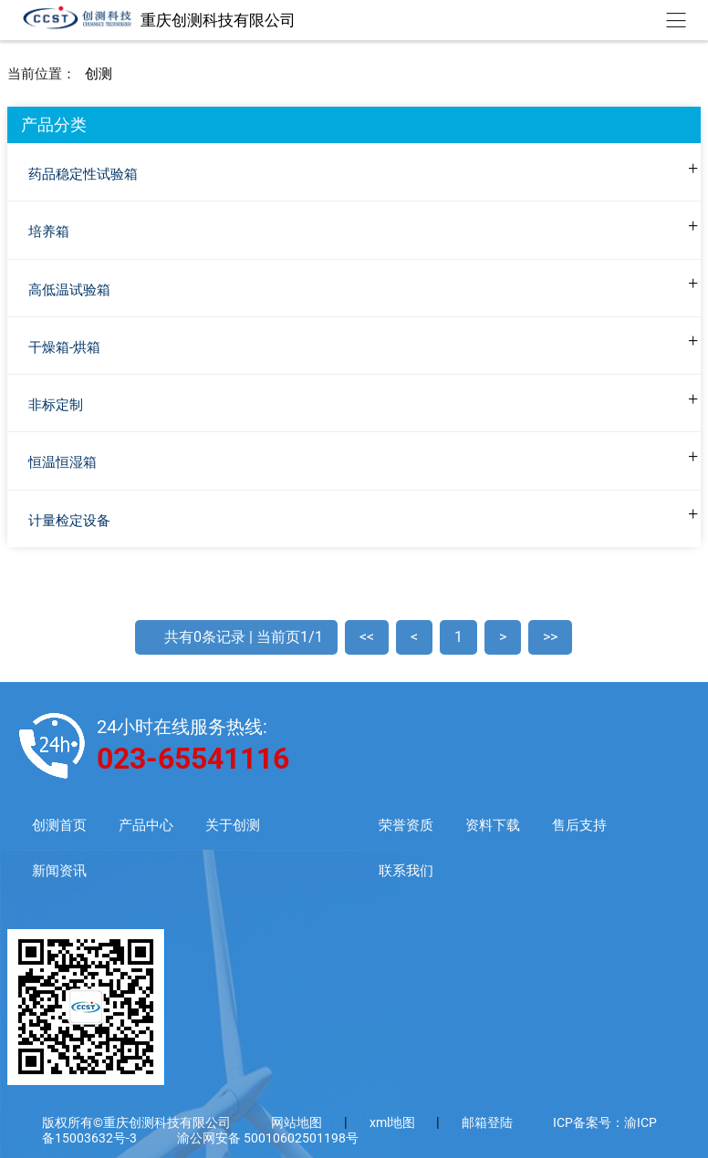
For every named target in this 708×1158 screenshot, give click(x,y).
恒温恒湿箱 (62, 462)
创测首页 (59, 825)
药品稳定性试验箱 (83, 174)
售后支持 (579, 825)
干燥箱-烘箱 (64, 347)
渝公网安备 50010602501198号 (268, 1138)
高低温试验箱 (69, 290)
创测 (98, 74)
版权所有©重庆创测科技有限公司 (136, 1122)
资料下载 (492, 825)
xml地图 (394, 1122)
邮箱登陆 (487, 1122)
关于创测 (232, 825)
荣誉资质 (406, 825)
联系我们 (406, 871)
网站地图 (296, 1122)
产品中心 (146, 825)
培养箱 (48, 231)
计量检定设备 (69, 520)
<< (366, 637)
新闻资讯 (59, 871)
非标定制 (55, 405)
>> (550, 637)
